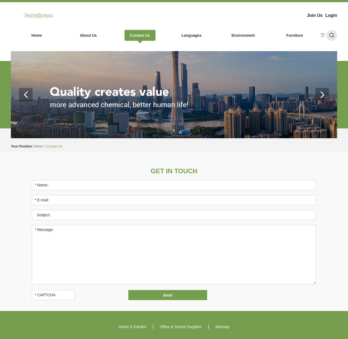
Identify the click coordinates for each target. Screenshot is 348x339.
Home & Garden (132, 327)
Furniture (294, 35)
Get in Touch (174, 171)
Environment (243, 35)
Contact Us (140, 35)
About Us (88, 35)
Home (36, 35)
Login (331, 15)
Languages (191, 35)
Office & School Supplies (181, 327)
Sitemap (222, 327)
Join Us (315, 15)
